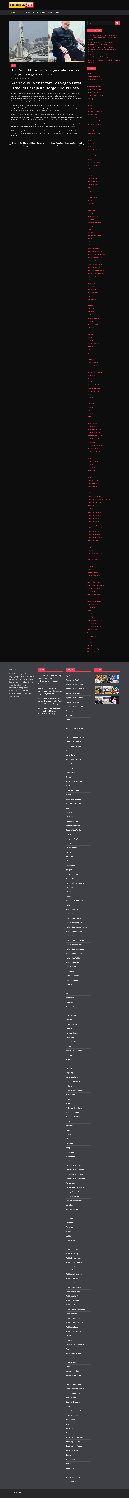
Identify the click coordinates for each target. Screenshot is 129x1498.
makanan (90, 369)
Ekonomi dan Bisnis (93, 181)
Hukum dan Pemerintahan (96, 270)
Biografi (89, 146)
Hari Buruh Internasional (95, 223)
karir (88, 302)
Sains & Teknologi (93, 572)
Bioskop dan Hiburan (94, 149)
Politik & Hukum (92, 480)
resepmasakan (92, 566)
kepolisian (90, 328)
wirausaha (90, 642)
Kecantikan (91, 312)
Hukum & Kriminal (93, 242)
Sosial (89, 598)
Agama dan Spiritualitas (95, 95)
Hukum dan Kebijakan (94, 251)
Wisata (89, 645)
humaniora (91, 286)
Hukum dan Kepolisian (94, 258)
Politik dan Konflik (93, 518)
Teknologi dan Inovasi (94, 617)
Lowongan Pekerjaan (94, 366)
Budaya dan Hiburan (94, 162)
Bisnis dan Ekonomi (93, 156)
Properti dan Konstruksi (95, 553)
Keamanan (90, 305)
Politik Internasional (93, 544)
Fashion (89, 200)
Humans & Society (93, 289)
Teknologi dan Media (94, 623)
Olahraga (30, 12)
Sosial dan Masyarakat (94, 601)
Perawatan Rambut (93, 452)
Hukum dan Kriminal (94, 261)
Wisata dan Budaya (93, 649)
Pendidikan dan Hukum (95, 436)
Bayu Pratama (25, 78)
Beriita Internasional (94, 124)
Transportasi (91, 636)
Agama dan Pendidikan (94, 89)
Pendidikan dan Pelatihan (95, 439)
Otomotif (90, 413)
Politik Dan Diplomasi (94, 496)
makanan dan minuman (95, 372)
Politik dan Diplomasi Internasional (98, 499)
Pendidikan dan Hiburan (95, 432)
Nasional (90, 397)
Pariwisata (90, 420)
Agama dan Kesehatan (94, 86)
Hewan (89, 229)
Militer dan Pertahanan (95, 385)
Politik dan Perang (93, 531)
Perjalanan (90, 464)
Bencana (90, 108)
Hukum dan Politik (93, 277)
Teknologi (59, 12)
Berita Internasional (93, 134)
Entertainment (92, 197)
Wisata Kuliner (92, 652)
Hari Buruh (91, 219)
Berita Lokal (91, 140)
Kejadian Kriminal (93, 318)
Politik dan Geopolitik (94, 502)
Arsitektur (90, 102)
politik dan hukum (93, 509)
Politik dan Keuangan (94, 515)
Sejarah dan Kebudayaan (95, 585)
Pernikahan (91, 467)
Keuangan (90, 340)
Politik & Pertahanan (94, 493)
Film (88, 207)
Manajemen (91, 375)
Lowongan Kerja (92, 363)
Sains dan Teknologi (93, 576)
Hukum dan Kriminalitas (95, 264)
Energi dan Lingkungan (94, 191)
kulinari (89, 350)
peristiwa (90, 458)
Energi (89, 188)
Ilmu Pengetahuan (93, 293)
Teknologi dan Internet (94, 620)
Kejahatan (90, 321)
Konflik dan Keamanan (94, 343)
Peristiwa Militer (92, 461)
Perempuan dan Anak (94, 455)
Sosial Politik (91, 607)
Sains (89, 569)
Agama (89, 73)
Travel (89, 639)
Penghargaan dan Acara (95, 445)
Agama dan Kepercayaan (95, 83)
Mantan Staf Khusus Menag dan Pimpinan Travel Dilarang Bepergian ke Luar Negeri (49, 711)
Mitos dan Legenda (93, 388)
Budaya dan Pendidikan (95, 165)
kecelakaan (91, 315)
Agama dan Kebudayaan (95, 80)
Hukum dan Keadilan (94, 248)
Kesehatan (90, 334)
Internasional (91, 299)
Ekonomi (90, 175)
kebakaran (90, 308)
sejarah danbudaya (93, 588)
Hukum (89, 239)
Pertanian (90, 474)
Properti (90, 550)
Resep (89, 556)
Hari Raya (90, 226)
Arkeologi (90, 99)
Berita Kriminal (92, 137)
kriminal (90, 347)
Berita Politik (91, 143)
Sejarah (89, 579)
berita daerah (91, 130)
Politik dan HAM (92, 506)
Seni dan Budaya (92, 591)
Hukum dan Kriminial (94, 267)
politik (20, 12)
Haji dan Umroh (92, 216)
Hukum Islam (91, 283)
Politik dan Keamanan (94, 512)
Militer (89, 382)
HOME (13, 12)
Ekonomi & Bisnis (93, 178)
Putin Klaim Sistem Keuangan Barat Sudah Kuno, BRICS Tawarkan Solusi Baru (68, 144)
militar (89, 378)
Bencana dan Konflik (94, 121)
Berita (13, 65)
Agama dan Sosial (93, 92)
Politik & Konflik (92, 487)
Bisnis (50, 12)
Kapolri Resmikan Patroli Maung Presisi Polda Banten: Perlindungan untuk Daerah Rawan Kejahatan (102, 37)
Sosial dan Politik (92, 604)
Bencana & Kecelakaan (94, 111)
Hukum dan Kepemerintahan (96, 254)
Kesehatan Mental (93, 337)
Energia (89, 194)
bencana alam (92, 115)
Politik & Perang (92, 490)
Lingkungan (91, 359)
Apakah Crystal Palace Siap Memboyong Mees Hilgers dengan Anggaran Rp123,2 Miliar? (50, 691)
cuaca (89, 169)
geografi (90, 213)
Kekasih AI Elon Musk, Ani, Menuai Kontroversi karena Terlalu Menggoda (27, 144)
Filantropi (90, 204)
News (89, 401)
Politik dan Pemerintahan (95, 528)
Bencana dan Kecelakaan (95, 118)
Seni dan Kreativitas (93, 595)
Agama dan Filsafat (93, 76)
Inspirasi (90, 296)
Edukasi (89, 172)
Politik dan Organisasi (94, 525)
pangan (89, 417)
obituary (90, 407)
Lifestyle (90, 356)
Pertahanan (91, 471)
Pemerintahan (92, 423)
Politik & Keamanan (93, 483)
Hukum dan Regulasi (94, 280)
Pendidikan (41, 12)
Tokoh (89, 633)
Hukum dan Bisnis (93, 245)
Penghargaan (91, 442)
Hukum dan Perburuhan (95, 273)
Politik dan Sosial (92, 541)
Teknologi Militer (92, 630)
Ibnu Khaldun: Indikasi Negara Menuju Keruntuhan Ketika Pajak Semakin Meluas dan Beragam (102, 50)
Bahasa (89, 105)
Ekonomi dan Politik (93, 184)
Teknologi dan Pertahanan (95, 626)
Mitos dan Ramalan (93, 391)
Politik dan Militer (93, 521)
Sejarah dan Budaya (93, 582)
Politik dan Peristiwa (93, 534)
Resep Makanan (92, 563)
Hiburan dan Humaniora (95, 235)
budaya (89, 159)
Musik (89, 394)
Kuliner (89, 353)
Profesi (89, 547)
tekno (89, 611)
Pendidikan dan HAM (94, 429)
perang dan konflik (93, 448)
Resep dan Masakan (93, 560)
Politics (91, 403)
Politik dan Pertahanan (94, 537)
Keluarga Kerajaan (93, 324)
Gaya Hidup (91, 210)
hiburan (90, 232)
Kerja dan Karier (92, 331)
